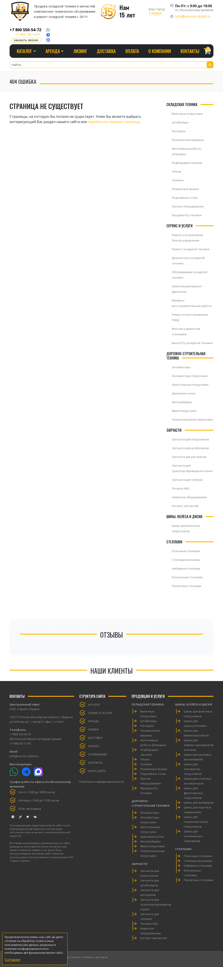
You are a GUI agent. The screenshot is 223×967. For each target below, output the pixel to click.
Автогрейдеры (182, 402)
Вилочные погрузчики (187, 114)
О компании (159, 51)
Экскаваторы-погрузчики (190, 376)
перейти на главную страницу (114, 121)
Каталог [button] (24, 51)
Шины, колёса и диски (193, 704)
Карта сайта (97, 771)
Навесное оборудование (189, 497)
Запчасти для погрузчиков (190, 439)
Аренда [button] (53, 51)
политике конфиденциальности (25, 949)
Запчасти (139, 864)
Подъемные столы (185, 198)
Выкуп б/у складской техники (192, 343)
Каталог (94, 705)
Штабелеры (180, 122)
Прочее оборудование (188, 206)
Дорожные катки (183, 393)
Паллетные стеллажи (186, 586)
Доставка (106, 51)
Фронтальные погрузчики (190, 385)
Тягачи (176, 171)
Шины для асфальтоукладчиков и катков (199, 745)
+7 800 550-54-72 (25, 29)
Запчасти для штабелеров (190, 448)
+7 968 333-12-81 (27, 34)
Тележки (178, 180)
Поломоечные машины (188, 140)
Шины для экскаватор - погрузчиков (193, 769)
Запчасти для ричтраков (189, 457)
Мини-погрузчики (184, 411)
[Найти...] (111, 64)
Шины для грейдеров (198, 802)
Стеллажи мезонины (186, 560)
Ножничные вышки (185, 189)
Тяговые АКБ (180, 488)
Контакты (190, 51)
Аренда (93, 721)
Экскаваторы (181, 367)
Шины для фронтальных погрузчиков (193, 793)
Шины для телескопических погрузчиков (196, 821)
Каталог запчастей (185, 506)
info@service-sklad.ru (192, 16)
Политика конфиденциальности (101, 782)
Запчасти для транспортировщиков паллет (155, 904)
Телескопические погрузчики (192, 419)
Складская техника (148, 704)
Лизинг (80, 51)
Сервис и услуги (100, 713)
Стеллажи (183, 849)
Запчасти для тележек (187, 480)
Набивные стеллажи (186, 568)
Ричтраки (178, 131)
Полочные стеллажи (186, 551)
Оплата (132, 51)
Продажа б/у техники (187, 215)
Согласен (12, 959)
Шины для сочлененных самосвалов (193, 836)
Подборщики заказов (187, 163)
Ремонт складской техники (190, 249)
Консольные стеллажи (187, 577)
